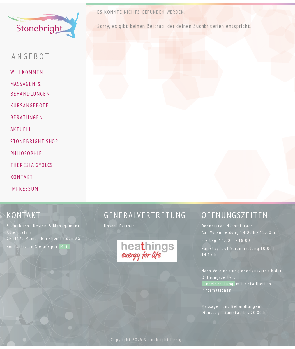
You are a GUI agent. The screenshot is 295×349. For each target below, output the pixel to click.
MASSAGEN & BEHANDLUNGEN (30, 88)
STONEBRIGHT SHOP (34, 141)
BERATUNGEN (26, 117)
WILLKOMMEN (26, 72)
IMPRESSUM (24, 188)
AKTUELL (21, 129)
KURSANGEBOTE (29, 105)
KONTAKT (21, 176)
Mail (64, 246)
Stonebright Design (164, 339)
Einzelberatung (218, 283)
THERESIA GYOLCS (31, 164)
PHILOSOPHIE (26, 153)
